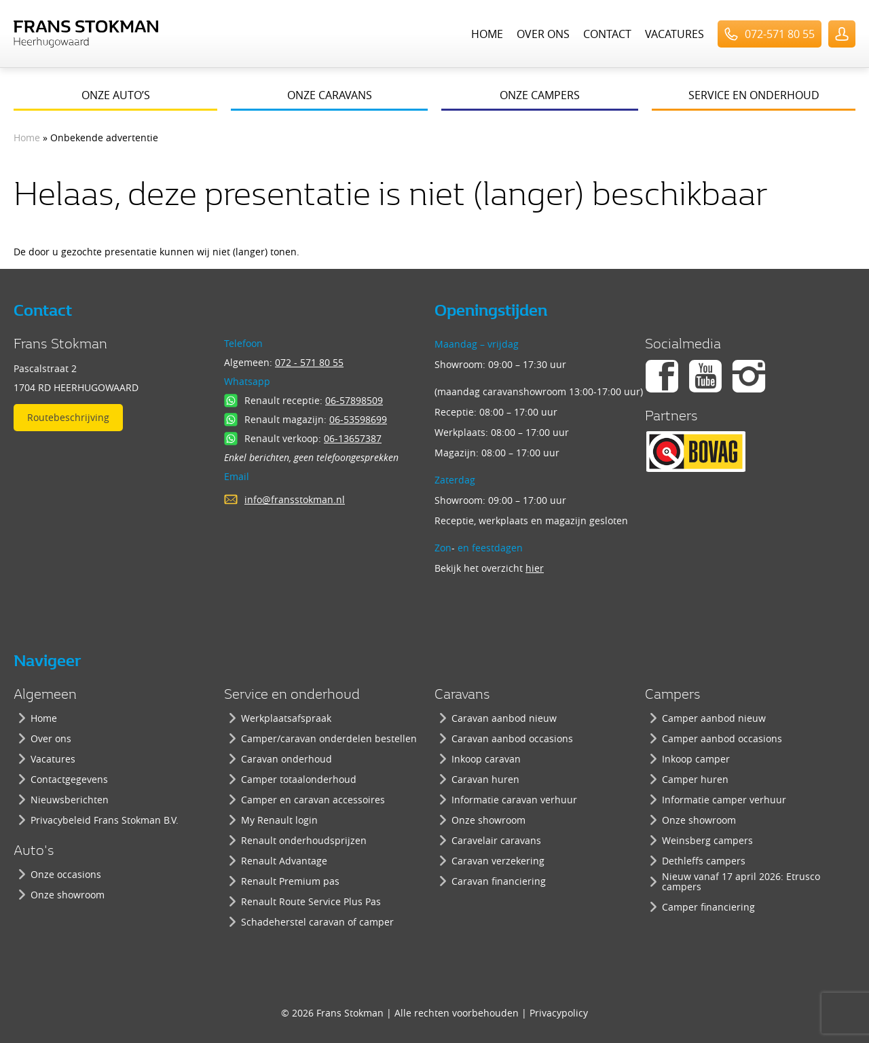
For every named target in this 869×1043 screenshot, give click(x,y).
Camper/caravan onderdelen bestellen (329, 738)
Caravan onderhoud (286, 759)
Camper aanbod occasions (722, 738)
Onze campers (540, 95)
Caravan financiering (498, 881)
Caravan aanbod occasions (512, 738)
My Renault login (279, 820)
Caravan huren (485, 779)
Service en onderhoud (753, 95)
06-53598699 (358, 419)
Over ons (543, 33)
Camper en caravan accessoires (313, 799)
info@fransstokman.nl (294, 499)
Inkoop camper (696, 759)
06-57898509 (354, 400)
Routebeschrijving (68, 417)
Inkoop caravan (486, 759)
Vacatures (674, 33)
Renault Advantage (284, 861)
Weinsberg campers (707, 840)
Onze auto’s (115, 95)
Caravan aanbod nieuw (504, 718)
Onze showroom (68, 895)
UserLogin (842, 34)
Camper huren (695, 779)
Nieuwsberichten (70, 799)
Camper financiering (708, 907)
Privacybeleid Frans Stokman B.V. (105, 820)
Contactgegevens (69, 779)
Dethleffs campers (703, 861)
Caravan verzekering (497, 861)
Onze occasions (66, 874)
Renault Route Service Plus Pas (311, 901)
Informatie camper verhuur (724, 799)
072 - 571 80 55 (309, 362)
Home (487, 33)
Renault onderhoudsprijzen (304, 840)
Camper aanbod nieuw (714, 718)
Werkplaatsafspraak (286, 718)
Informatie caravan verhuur (514, 799)
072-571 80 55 (780, 33)
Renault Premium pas (290, 881)
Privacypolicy (559, 1012)
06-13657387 (353, 438)
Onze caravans (329, 95)
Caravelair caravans (496, 840)
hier (534, 568)
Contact (607, 33)
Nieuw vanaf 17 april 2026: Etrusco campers (741, 881)
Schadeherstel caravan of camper (317, 922)
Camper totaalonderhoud (298, 779)
